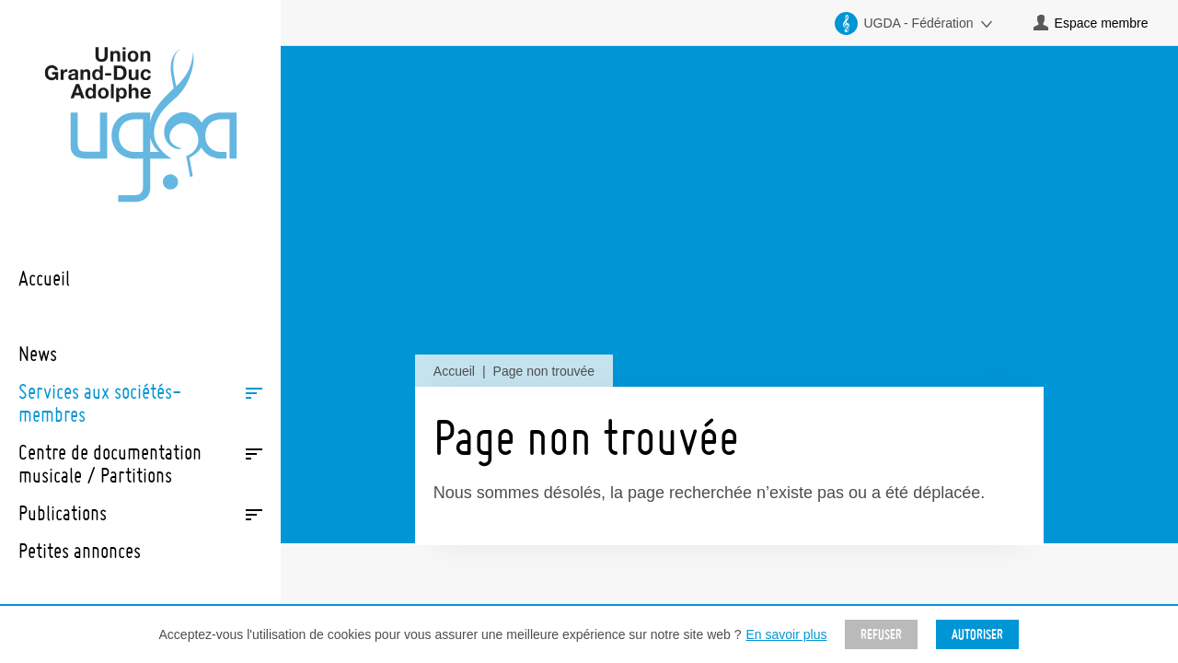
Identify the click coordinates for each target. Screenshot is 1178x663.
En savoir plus (786, 634)
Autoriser (977, 634)
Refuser (881, 634)
